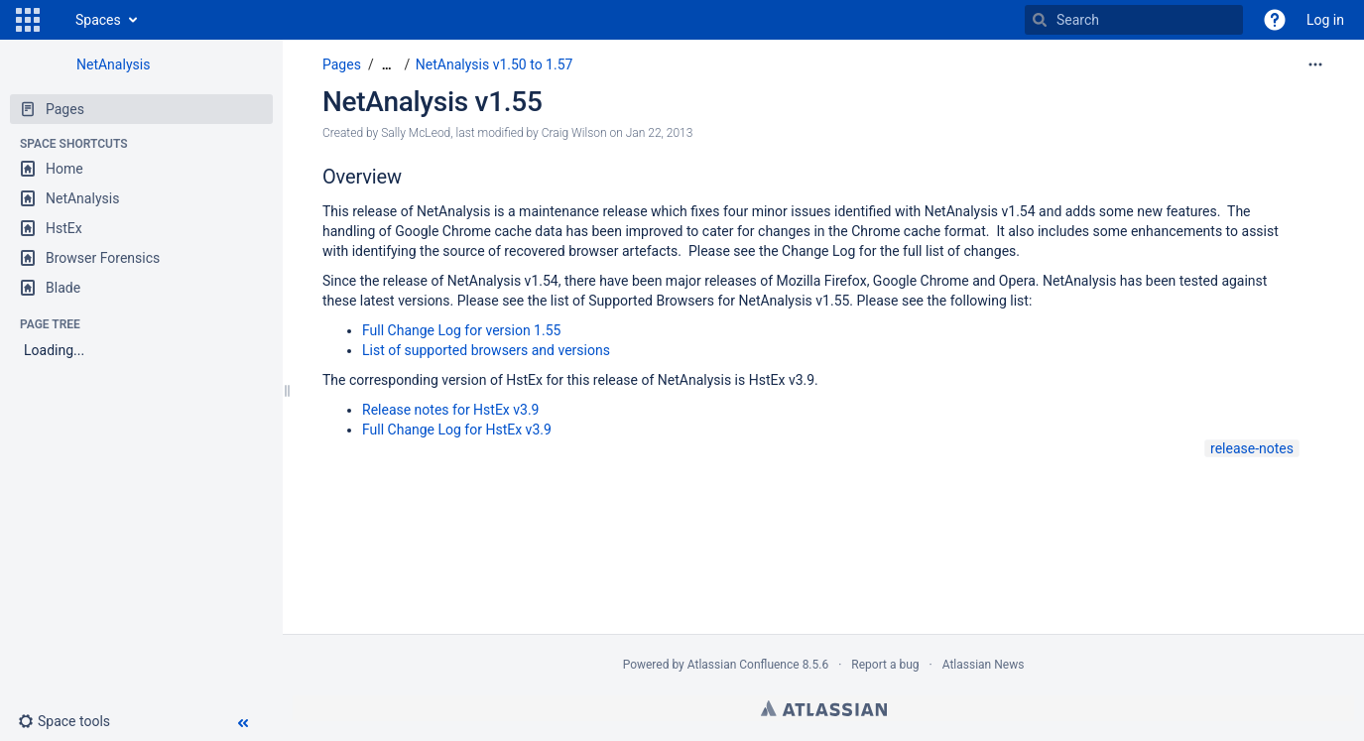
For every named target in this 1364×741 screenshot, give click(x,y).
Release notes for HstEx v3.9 (450, 410)
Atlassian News (983, 665)
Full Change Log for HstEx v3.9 (457, 429)
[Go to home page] (55, 20)
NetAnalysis (113, 64)
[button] (28, 20)
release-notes (1252, 448)
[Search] (1040, 20)
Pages (341, 64)
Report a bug (885, 665)
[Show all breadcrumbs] (387, 65)
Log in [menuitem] (1325, 20)
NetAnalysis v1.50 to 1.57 (494, 64)
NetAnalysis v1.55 (432, 101)
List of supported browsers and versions (486, 350)
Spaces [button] (98, 20)
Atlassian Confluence (743, 665)
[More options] (1315, 64)
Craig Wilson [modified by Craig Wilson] (574, 133)
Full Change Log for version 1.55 (461, 330)
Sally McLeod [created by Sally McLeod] (415, 133)
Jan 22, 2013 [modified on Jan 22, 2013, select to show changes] (659, 133)
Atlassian (824, 708)
